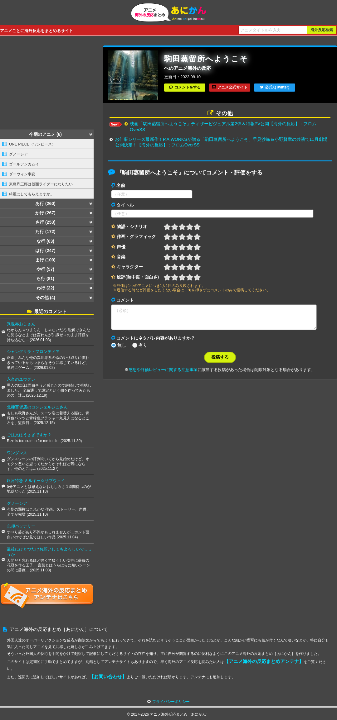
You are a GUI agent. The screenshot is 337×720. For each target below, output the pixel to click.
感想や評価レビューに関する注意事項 (163, 373)
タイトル (125, 205)
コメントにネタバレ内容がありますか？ (155, 341)
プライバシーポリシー (171, 701)
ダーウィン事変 (22, 174)
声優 (121, 246)
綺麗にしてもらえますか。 (31, 194)
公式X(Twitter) (277, 87)
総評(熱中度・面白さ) (138, 276)
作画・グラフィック (136, 236)
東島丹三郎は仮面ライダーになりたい (41, 184)
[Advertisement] (47, 84)
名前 (120, 185)
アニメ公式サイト (232, 87)
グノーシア (18, 154)
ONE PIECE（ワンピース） (32, 144)
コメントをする (187, 87)
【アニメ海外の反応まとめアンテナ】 (264, 661)
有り (143, 348)
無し (121, 348)
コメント (125, 300)
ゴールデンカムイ (24, 164)
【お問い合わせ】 (108, 676)
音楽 (121, 256)
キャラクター (130, 266)
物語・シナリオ (132, 226)
